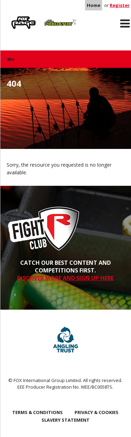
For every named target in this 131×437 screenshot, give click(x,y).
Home (93, 5)
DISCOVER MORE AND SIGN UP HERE (65, 278)
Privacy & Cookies (96, 412)
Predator (52, 18)
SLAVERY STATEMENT (65, 420)
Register (120, 5)
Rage (13, 18)
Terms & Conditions (37, 412)
